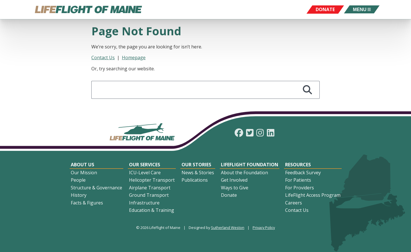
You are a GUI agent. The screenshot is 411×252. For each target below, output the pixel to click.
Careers (293, 203)
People (78, 180)
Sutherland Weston (227, 227)
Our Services (144, 164)
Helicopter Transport (152, 180)
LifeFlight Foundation (249, 164)
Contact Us (103, 57)
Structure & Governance (96, 188)
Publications (195, 180)
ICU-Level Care (145, 172)
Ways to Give (234, 188)
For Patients (298, 180)
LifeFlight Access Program (313, 195)
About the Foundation (244, 172)
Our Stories (196, 164)
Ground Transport (149, 195)
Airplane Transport (149, 188)
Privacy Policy (264, 227)
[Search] (307, 90)
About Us (82, 164)
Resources (298, 164)
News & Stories (198, 172)
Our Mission (84, 172)
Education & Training (151, 210)
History (78, 195)
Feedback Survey (303, 172)
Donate (229, 195)
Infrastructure (144, 203)
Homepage (134, 57)
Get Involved (234, 180)
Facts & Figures (87, 203)
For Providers (299, 188)
